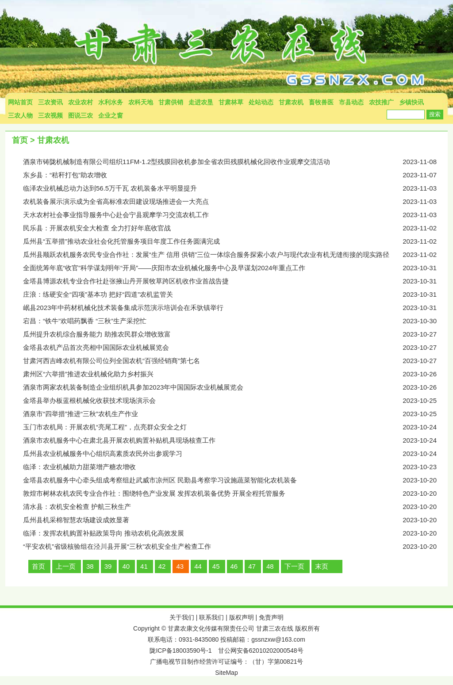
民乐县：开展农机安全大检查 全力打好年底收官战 (235, 228)
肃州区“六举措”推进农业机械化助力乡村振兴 (235, 374)
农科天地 (140, 102)
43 (180, 566)
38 (90, 566)
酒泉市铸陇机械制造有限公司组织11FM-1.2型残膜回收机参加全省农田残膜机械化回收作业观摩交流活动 (235, 161)
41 (144, 566)
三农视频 (50, 115)
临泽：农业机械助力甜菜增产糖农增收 (235, 467)
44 (198, 566)
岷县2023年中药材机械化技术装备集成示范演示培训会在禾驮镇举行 (235, 307)
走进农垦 (200, 102)
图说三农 (80, 115)
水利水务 (110, 102)
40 (126, 566)
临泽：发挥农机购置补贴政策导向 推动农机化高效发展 (235, 533)
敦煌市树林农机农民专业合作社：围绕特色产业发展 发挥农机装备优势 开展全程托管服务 (235, 493)
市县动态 (351, 102)
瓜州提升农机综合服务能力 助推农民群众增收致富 (235, 334)
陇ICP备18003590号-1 (180, 650)
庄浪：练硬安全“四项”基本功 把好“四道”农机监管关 (235, 294)
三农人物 (20, 115)
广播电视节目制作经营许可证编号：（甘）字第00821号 (226, 661)
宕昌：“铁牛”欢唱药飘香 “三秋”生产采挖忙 (235, 321)
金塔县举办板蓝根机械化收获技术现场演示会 (235, 400)
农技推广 (381, 102)
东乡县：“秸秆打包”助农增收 (235, 175)
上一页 (66, 566)
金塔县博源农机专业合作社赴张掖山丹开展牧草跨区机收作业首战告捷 (235, 281)
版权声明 (241, 617)
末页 (321, 566)
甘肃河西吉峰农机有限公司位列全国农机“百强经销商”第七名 (235, 360)
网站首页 (20, 102)
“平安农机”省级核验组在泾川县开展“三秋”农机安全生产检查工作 (235, 546)
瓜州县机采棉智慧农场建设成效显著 (235, 520)
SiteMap (226, 672)
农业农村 (80, 102)
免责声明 (271, 617)
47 (252, 566)
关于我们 (181, 617)
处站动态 (261, 102)
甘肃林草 (231, 102)
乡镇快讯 (411, 102)
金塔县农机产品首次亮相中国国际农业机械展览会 (235, 347)
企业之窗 (110, 115)
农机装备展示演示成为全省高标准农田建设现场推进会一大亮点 (235, 201)
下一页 (294, 566)
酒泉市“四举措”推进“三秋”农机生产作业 (235, 414)
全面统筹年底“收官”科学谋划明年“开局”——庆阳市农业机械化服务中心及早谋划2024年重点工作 (235, 268)
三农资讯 (50, 102)
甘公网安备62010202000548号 (260, 650)
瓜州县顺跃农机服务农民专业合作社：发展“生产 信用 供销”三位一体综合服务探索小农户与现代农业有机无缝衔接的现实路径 (235, 254)
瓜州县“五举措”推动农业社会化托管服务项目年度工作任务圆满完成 (235, 241)
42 (162, 566)
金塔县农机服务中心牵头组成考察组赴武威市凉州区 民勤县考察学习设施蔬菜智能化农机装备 (235, 480)
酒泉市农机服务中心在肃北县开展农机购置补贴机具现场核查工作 (235, 440)
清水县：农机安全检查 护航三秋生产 (235, 506)
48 (270, 566)
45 (216, 566)
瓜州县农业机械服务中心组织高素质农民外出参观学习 (235, 453)
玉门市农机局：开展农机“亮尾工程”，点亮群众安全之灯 (235, 427)
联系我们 (211, 617)
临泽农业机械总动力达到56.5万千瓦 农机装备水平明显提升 (235, 188)
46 (234, 566)
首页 (20, 140)
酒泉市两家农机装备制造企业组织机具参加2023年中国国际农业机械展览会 (235, 387)
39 (108, 566)
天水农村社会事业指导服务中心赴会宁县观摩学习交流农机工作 (235, 215)
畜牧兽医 (321, 102)
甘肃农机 (291, 102)
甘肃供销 (170, 102)
